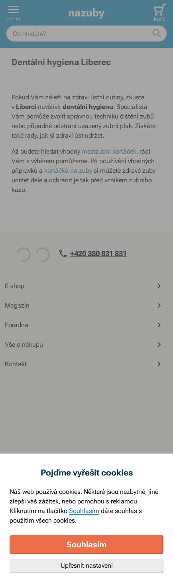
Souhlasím (84, 511)
